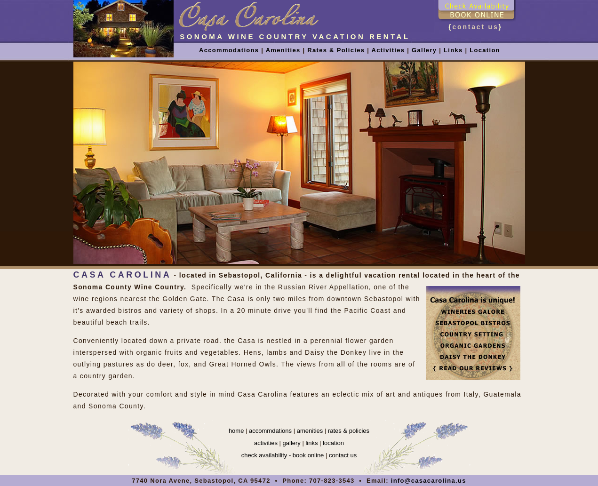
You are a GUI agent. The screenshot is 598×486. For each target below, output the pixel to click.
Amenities (283, 50)
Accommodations (229, 50)
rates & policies (348, 430)
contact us (475, 27)
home (236, 430)
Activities (388, 50)
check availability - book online (282, 455)
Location (485, 50)
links (311, 442)
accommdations (270, 430)
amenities (310, 430)
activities (266, 442)
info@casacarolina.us (428, 480)
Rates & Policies (335, 50)
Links (453, 50)
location (333, 442)
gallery (292, 442)
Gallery (424, 50)
